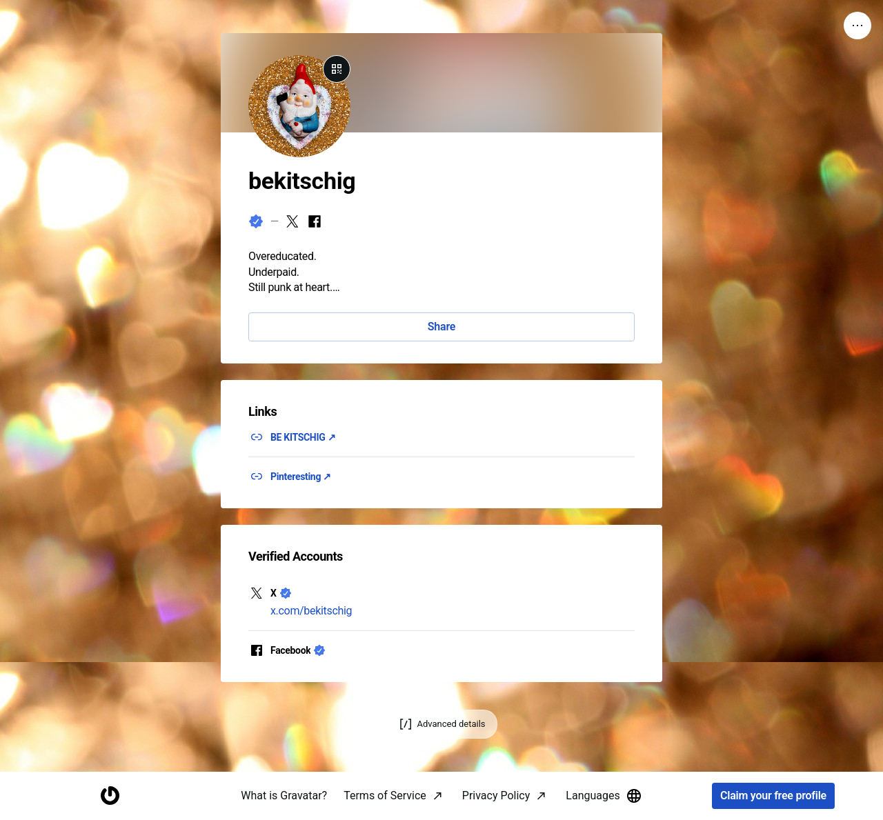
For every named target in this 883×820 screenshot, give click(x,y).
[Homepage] (109, 796)
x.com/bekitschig (311, 610)
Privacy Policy (496, 795)
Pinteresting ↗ (300, 476)
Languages (604, 796)
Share (441, 326)
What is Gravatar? (284, 795)
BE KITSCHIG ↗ (302, 437)
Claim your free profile (773, 796)
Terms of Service (385, 795)
